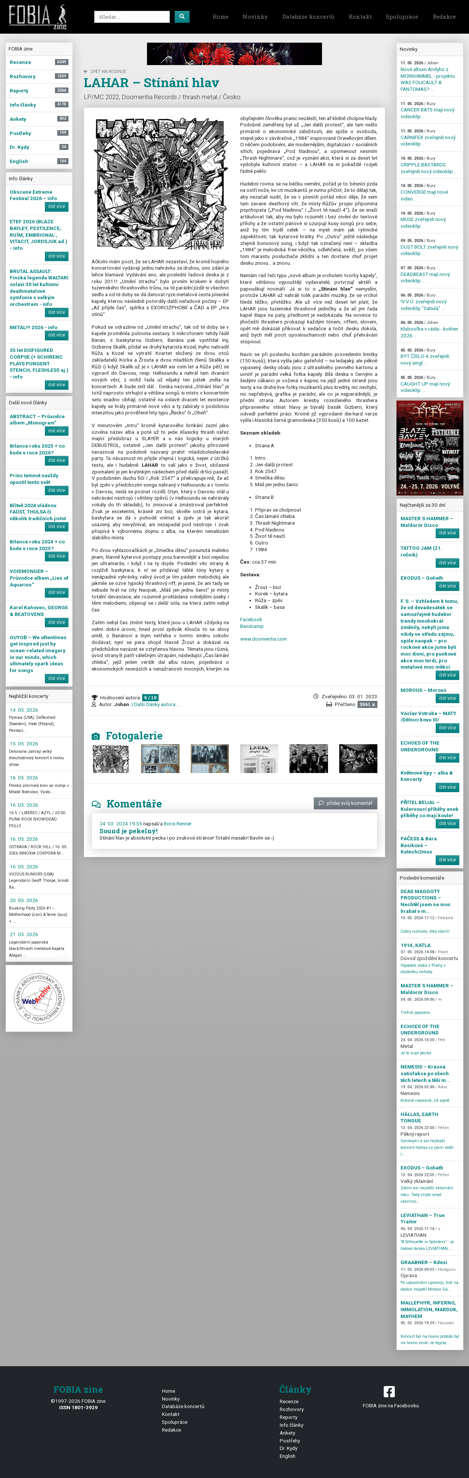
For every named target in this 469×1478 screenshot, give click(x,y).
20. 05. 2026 (24, 900)
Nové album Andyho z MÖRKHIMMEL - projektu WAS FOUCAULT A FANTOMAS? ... (428, 76)
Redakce (444, 16)
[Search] (132, 17)
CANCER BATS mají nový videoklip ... (427, 110)
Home (220, 16)
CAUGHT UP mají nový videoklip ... (425, 384)
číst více (56, 206)
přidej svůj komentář (346, 803)
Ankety (287, 1433)
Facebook (251, 619)
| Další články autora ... (155, 704)
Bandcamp (252, 626)
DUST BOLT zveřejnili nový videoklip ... (429, 247)
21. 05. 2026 (24, 934)
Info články (291, 1425)
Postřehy (290, 1441)
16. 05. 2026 (24, 778)
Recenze (289, 1401)
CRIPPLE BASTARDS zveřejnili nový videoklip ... (429, 165)
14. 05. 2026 (24, 710)
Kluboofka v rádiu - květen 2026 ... (429, 329)
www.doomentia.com (263, 639)
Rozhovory (292, 1409)
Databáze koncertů (308, 16)
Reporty (288, 1417)
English (287, 1456)
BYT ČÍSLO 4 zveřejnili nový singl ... (425, 357)
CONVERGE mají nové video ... (424, 192)
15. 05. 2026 (24, 743)
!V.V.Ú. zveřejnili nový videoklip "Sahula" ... (424, 302)
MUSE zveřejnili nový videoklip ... (423, 220)
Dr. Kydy (288, 1448)
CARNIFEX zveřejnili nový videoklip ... (428, 138)
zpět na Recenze (105, 71)
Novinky (255, 16)
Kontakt (360, 16)
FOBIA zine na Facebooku (391, 1396)
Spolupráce (402, 16)
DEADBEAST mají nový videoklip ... (425, 274)
